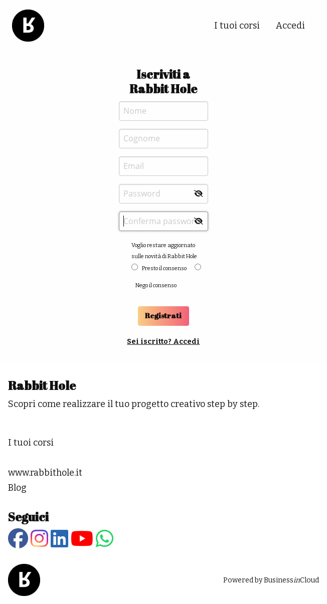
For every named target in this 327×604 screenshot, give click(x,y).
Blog (17, 487)
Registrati (163, 315)
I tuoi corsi (31, 442)
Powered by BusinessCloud (271, 580)
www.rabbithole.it (45, 472)
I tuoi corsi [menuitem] (237, 25)
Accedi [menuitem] (290, 25)
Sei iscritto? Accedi (163, 341)
